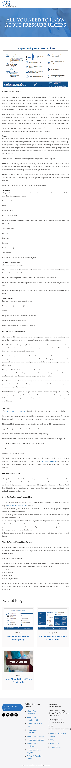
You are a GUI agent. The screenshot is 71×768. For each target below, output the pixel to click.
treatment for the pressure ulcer (16, 411)
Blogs (52, 740)
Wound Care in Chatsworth (32, 731)
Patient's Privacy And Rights (58, 734)
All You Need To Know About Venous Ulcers (53, 638)
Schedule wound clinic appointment (10, 707)
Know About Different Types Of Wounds (18, 680)
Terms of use (54, 743)
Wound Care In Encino (35, 736)
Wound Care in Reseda (35, 740)
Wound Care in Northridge (32, 745)
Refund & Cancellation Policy (35, 757)
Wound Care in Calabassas (32, 712)
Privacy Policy (55, 747)
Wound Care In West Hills (34, 725)
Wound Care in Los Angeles (34, 751)
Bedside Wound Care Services (17, 505)
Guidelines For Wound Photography (18, 638)
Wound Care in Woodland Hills (32, 718)
